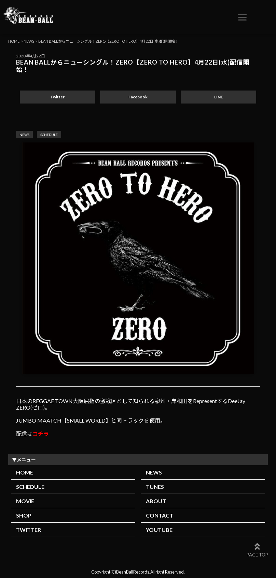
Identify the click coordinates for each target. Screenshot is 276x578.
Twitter (57, 96)
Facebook (138, 96)
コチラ (40, 433)
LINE (218, 96)
